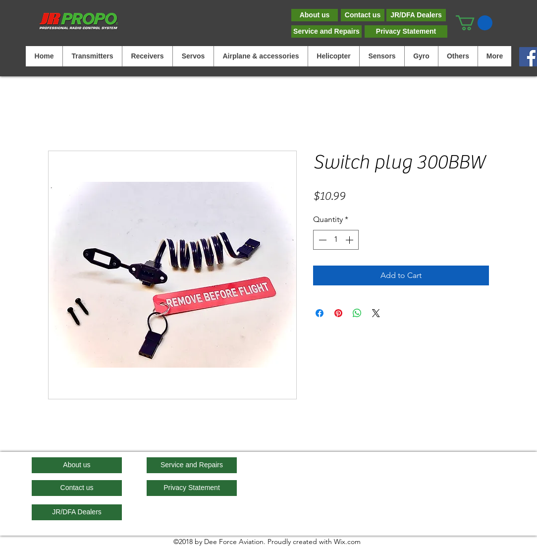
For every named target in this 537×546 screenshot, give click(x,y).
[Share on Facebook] (319, 313)
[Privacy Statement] (406, 31)
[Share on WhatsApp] (357, 313)
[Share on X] (376, 313)
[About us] (314, 15)
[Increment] (350, 239)
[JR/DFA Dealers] (416, 15)
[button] (474, 22)
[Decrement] (321, 239)
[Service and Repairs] (326, 31)
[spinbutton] (335, 239)
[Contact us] (362, 15)
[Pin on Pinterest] (338, 313)
